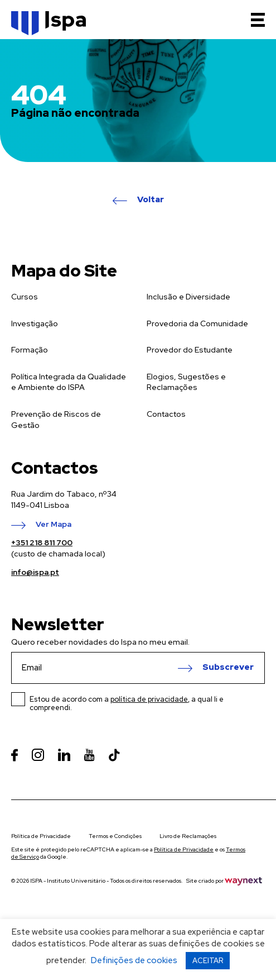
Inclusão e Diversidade (188, 297)
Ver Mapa (53, 524)
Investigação (34, 323)
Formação (29, 350)
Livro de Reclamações (187, 836)
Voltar (150, 200)
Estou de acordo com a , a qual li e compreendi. (127, 703)
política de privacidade (149, 699)
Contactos (166, 414)
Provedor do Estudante (190, 350)
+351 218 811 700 (41, 542)
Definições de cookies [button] (134, 960)
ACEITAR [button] (207, 960)
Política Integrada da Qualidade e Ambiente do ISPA (68, 382)
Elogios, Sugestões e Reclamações (186, 382)
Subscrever (228, 667)
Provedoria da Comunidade (197, 323)
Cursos (24, 297)
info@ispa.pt (35, 572)
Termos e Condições (115, 836)
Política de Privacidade (41, 836)
